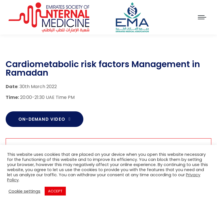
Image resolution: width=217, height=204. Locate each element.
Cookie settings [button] (24, 191)
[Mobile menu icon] (202, 17)
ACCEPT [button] (55, 191)
